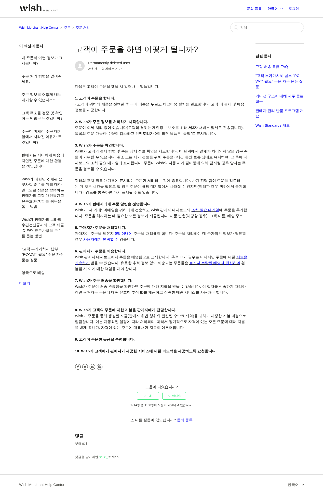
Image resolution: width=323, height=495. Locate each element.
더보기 (24, 283)
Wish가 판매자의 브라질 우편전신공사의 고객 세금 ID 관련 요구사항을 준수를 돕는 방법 (43, 227)
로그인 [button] (294, 9)
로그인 (103, 457)
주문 (67, 27)
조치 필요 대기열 (205, 210)
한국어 (273, 9)
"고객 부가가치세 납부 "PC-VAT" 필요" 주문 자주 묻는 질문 (43, 254)
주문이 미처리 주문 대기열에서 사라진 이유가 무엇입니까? (42, 136)
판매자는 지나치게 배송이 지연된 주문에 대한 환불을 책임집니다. (43, 160)
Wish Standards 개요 (273, 125)
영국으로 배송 (33, 273)
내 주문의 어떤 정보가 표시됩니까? (42, 60)
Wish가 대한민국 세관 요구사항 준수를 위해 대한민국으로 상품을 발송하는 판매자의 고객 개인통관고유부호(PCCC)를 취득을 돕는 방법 (43, 193)
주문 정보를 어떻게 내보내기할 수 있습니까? (42, 97)
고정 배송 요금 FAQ (272, 66)
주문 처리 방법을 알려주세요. (42, 79)
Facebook (78, 367)
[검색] (267, 27)
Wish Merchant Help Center (38, 27)
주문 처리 (83, 27)
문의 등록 (254, 9)
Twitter (85, 367)
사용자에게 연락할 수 (100, 239)
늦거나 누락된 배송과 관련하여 (214, 263)
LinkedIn (92, 367)
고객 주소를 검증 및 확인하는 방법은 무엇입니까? (42, 116)
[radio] (148, 395)
